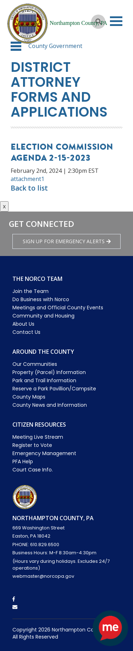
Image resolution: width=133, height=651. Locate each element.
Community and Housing (43, 315)
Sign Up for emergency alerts (67, 241)
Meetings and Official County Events (57, 307)
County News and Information (49, 405)
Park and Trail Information (44, 380)
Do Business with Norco (40, 299)
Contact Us (26, 332)
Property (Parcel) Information (49, 372)
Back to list (29, 188)
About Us (23, 323)
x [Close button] (4, 206)
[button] (16, 46)
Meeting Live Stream (37, 437)
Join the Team (30, 291)
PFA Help (22, 461)
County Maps (28, 396)
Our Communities (34, 364)
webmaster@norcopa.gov (43, 576)
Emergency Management (44, 453)
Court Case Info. (32, 469)
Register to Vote (32, 445)
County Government (55, 46)
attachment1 (27, 179)
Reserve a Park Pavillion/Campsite (54, 388)
